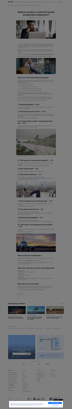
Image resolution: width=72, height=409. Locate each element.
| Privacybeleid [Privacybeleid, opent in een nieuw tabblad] (38, 405)
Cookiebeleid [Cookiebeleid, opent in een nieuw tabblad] (34, 405)
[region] (36, 404)
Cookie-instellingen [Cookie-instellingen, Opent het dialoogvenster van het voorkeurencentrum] (55, 405)
